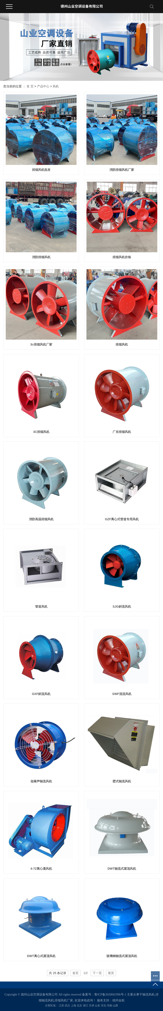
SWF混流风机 (121, 694)
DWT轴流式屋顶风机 (121, 868)
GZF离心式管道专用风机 (122, 519)
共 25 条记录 (57, 973)
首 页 (30, 86)
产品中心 (43, 86)
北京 (79, 1005)
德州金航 (118, 1000)
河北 (103, 1005)
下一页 (97, 973)
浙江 (85, 1005)
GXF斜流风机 (41, 694)
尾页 (111, 973)
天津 (91, 1005)
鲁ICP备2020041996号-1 (110, 994)
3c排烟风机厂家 (41, 344)
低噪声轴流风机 (41, 781)
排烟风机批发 (41, 169)
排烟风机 (122, 344)
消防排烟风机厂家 (121, 169)
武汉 (67, 1005)
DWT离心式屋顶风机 (41, 956)
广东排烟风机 (122, 432)
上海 (73, 1005)
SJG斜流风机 (122, 606)
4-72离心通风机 (41, 868)
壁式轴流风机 (122, 781)
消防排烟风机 (41, 257)
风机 (56, 86)
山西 (115, 1005)
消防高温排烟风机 (41, 519)
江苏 (61, 1005)
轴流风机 (148, 994)
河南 (109, 1005)
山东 (97, 1005)
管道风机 (41, 606)
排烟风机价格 (122, 257)
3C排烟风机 (41, 432)
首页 (75, 973)
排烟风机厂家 (64, 1000)
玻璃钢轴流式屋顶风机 (121, 956)
